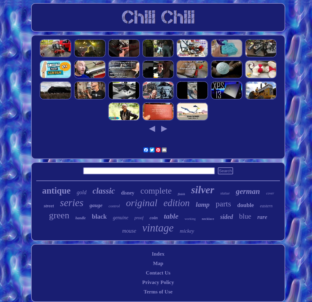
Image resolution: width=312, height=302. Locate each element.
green (59, 215)
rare (262, 217)
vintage (158, 228)
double (245, 205)
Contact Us (158, 273)
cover (270, 193)
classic (104, 190)
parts (223, 203)
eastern (266, 206)
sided (226, 216)
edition (177, 203)
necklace (208, 218)
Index (158, 254)
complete (156, 190)
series (71, 202)
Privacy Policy (158, 282)
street (49, 205)
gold (82, 192)
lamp (203, 204)
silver (202, 189)
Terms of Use (158, 292)
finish (181, 194)
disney (127, 192)
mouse (129, 231)
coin (154, 217)
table (171, 216)
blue (245, 216)
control (114, 206)
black (99, 216)
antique (56, 190)
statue (225, 193)
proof (139, 218)
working (190, 218)
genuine (120, 217)
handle (80, 218)
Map (158, 263)
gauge (96, 205)
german (248, 191)
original (141, 202)
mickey (187, 231)
